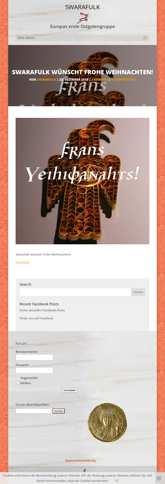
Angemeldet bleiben (29, 380)
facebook (100, 79)
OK (116, 481)
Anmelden (70, 390)
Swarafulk (46, 79)
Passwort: (22, 365)
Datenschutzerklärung (80, 460)
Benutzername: (27, 352)
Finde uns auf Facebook (36, 318)
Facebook (22, 262)
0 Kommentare (123, 79)
